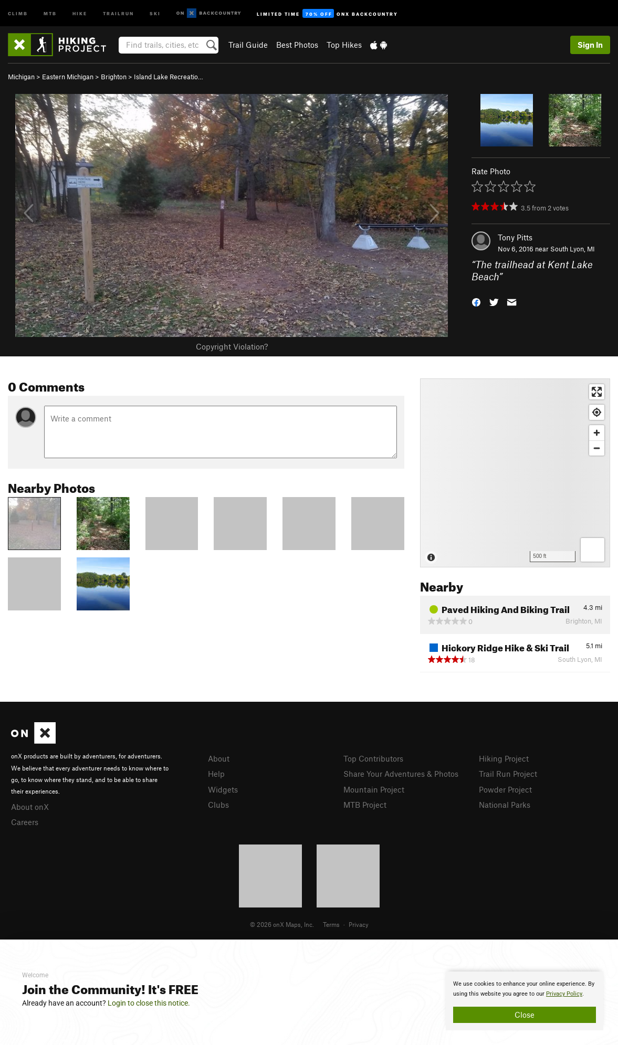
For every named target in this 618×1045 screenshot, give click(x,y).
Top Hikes (344, 44)
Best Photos (297, 44)
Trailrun (118, 12)
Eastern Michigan (67, 76)
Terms (331, 924)
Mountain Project (373, 789)
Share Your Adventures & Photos (400, 773)
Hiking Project (504, 758)
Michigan (21, 76)
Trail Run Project (508, 773)
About (218, 758)
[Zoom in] (596, 432)
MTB (50, 12)
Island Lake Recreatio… (168, 76)
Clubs (218, 804)
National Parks (504, 804)
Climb (18, 12)
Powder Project (505, 789)
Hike (79, 12)
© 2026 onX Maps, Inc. (282, 924)
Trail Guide (248, 44)
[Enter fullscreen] (596, 391)
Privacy (359, 924)
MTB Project (364, 804)
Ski (155, 12)
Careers (24, 822)
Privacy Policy (564, 993)
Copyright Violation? (232, 346)
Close (525, 1014)
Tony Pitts (515, 237)
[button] (476, 301)
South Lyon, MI (572, 249)
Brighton (114, 76)
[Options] (592, 550)
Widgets (223, 789)
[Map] (515, 473)
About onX (30, 806)
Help (216, 773)
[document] (524, 1001)
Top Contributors (373, 758)
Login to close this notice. (149, 1003)
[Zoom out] (596, 448)
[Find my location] (596, 412)
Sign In (590, 44)
